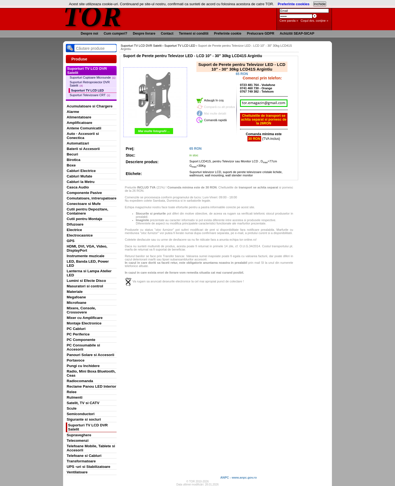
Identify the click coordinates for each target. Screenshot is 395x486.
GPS (70, 241)
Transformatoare (81, 461)
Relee (72, 392)
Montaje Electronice (84, 323)
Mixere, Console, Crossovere (81, 310)
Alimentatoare (79, 117)
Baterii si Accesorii (83, 149)
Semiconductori (81, 414)
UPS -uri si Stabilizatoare (88, 467)
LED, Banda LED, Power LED (88, 263)
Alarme (73, 112)
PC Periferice (78, 334)
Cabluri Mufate (79, 176)
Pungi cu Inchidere (83, 366)
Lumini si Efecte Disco (86, 281)
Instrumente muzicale (85, 256)
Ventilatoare (77, 472)
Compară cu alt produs (219, 107)
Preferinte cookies (294, 4)
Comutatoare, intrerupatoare (91, 198)
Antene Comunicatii (84, 128)
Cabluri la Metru (81, 182)
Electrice (74, 230)
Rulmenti (74, 397)
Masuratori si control (85, 286)
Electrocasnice (80, 235)
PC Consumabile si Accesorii (83, 347)
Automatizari (78, 143)
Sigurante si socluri (84, 419)
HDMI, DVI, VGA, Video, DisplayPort (87, 248)
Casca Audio (78, 187)
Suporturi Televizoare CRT (90, 95)
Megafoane (76, 297)
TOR (92, 16)
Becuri (72, 154)
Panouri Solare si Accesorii (90, 355)
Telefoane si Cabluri (84, 456)
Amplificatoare (79, 123)
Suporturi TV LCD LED (87, 90)
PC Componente (81, 340)
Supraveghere (79, 435)
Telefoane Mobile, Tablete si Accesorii (91, 448)
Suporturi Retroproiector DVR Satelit (90, 83)
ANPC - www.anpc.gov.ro (238, 477)
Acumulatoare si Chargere (89, 106)
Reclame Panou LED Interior (91, 386)
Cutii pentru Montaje (84, 219)
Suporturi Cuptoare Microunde (92, 77)
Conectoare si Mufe (84, 204)
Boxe (71, 165)
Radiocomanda (80, 381)
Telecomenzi (78, 440)
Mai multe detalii (215, 113)
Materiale (75, 292)
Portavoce (75, 360)
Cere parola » (289, 20)
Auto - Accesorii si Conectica (83, 136)
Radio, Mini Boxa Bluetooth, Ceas (91, 373)
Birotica (73, 160)
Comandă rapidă (215, 120)
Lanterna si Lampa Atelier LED (89, 273)
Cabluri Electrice (81, 171)
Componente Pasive (84, 193)
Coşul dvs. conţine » (314, 20)
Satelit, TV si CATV (83, 403)
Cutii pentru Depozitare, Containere (87, 211)
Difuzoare (75, 224)
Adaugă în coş (214, 100)
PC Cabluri (76, 329)
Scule (72, 408)
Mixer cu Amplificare (85, 318)
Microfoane (76, 303)
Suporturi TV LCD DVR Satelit (88, 427)
